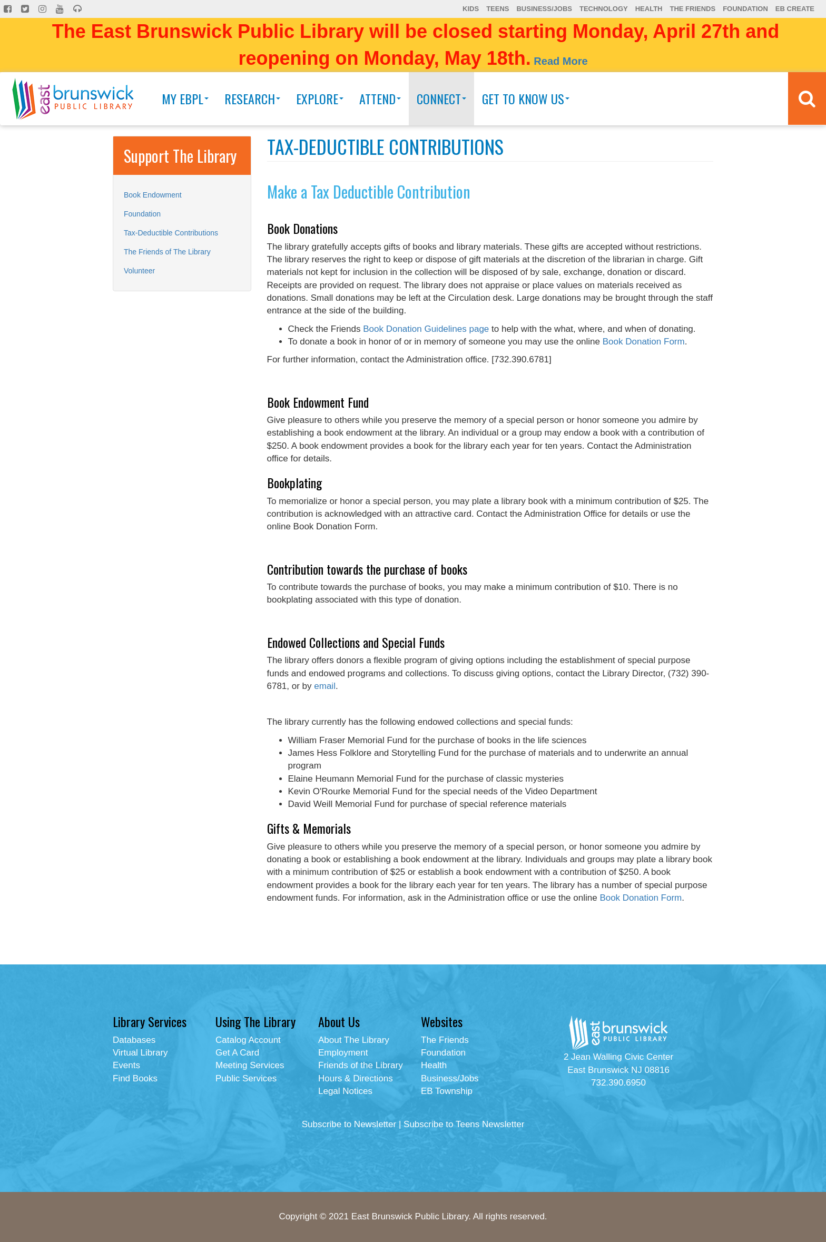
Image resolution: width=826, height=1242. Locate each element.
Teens (497, 9)
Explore (319, 98)
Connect (441, 98)
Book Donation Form (644, 342)
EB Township (447, 1091)
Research (252, 98)
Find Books (135, 1078)
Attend (380, 98)
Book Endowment (153, 195)
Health (649, 9)
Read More (560, 61)
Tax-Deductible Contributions (171, 233)
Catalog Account (248, 1040)
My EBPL (185, 98)
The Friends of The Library (167, 252)
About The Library (353, 1040)
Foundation (745, 9)
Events (126, 1065)
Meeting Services (249, 1065)
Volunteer (139, 271)
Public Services (246, 1078)
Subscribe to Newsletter (349, 1124)
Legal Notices (345, 1091)
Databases (134, 1040)
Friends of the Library (360, 1065)
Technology (603, 9)
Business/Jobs (544, 9)
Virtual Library (140, 1053)
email (325, 686)
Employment (343, 1053)
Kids (471, 9)
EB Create (794, 9)
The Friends (692, 9)
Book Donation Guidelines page (426, 329)
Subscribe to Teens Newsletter (464, 1124)
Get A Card (237, 1053)
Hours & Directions (355, 1078)
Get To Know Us (525, 98)
